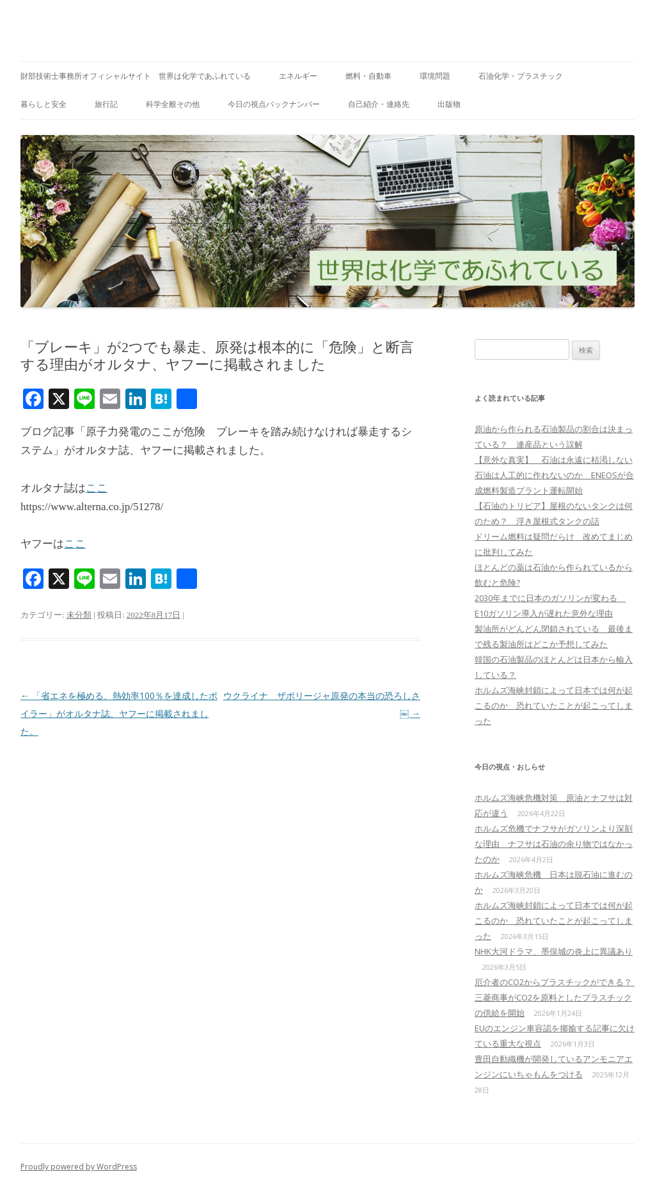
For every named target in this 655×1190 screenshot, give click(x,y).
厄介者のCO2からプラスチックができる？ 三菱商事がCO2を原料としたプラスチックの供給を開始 (557, 997)
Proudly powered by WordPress (78, 1166)
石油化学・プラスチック (520, 75)
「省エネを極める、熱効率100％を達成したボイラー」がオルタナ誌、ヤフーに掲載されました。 (118, 713)
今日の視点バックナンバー (274, 104)
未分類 (79, 615)
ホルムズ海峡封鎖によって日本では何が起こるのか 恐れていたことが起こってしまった (554, 705)
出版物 (449, 104)
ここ (96, 488)
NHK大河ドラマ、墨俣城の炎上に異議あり (554, 951)
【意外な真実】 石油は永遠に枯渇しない (554, 459)
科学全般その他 (173, 104)
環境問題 (435, 75)
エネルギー (298, 75)
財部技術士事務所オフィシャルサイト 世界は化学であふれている (135, 75)
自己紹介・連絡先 (378, 104)
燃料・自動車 (368, 75)
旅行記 (106, 104)
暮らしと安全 (43, 104)
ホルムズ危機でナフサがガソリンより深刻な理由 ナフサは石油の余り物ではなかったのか (554, 844)
